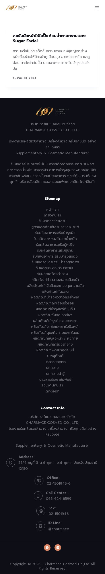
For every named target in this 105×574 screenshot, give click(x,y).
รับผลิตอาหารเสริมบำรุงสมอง (55, 256)
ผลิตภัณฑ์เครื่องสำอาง (55, 344)
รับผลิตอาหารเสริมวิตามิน (55, 268)
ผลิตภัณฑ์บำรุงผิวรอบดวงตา (55, 321)
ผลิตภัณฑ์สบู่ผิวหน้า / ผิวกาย (55, 338)
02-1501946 (59, 513)
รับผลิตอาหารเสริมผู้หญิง (55, 244)
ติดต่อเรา (52, 391)
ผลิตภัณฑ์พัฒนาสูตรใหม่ (55, 350)
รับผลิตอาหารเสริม (52, 221)
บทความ (52, 367)
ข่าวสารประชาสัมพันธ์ (55, 379)
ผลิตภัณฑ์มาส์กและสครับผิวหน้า (55, 326)
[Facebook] (47, 547)
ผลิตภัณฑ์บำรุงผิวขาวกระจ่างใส (55, 297)
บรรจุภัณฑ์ (55, 356)
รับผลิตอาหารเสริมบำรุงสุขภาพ (55, 262)
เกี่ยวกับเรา (52, 215)
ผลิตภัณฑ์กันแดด (55, 291)
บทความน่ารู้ (55, 373)
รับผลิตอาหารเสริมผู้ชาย (55, 250)
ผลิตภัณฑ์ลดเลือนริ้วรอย (55, 303)
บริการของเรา (55, 362)
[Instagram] (57, 547)
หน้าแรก (52, 209)
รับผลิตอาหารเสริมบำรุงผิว (55, 233)
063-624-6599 (58, 498)
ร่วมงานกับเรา (52, 385)
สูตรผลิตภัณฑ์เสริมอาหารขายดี (55, 227)
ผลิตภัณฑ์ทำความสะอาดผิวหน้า (55, 279)
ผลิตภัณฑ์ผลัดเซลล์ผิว (55, 315)
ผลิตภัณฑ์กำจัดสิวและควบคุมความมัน (55, 285)
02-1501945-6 (58, 483)
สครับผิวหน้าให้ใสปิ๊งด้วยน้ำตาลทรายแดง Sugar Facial (49, 38)
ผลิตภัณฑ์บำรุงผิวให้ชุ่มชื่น (55, 309)
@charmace (58, 529)
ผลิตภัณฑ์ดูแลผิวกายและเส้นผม (55, 332)
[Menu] (97, 8)
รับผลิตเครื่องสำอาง (52, 274)
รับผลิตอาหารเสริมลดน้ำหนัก (55, 239)
